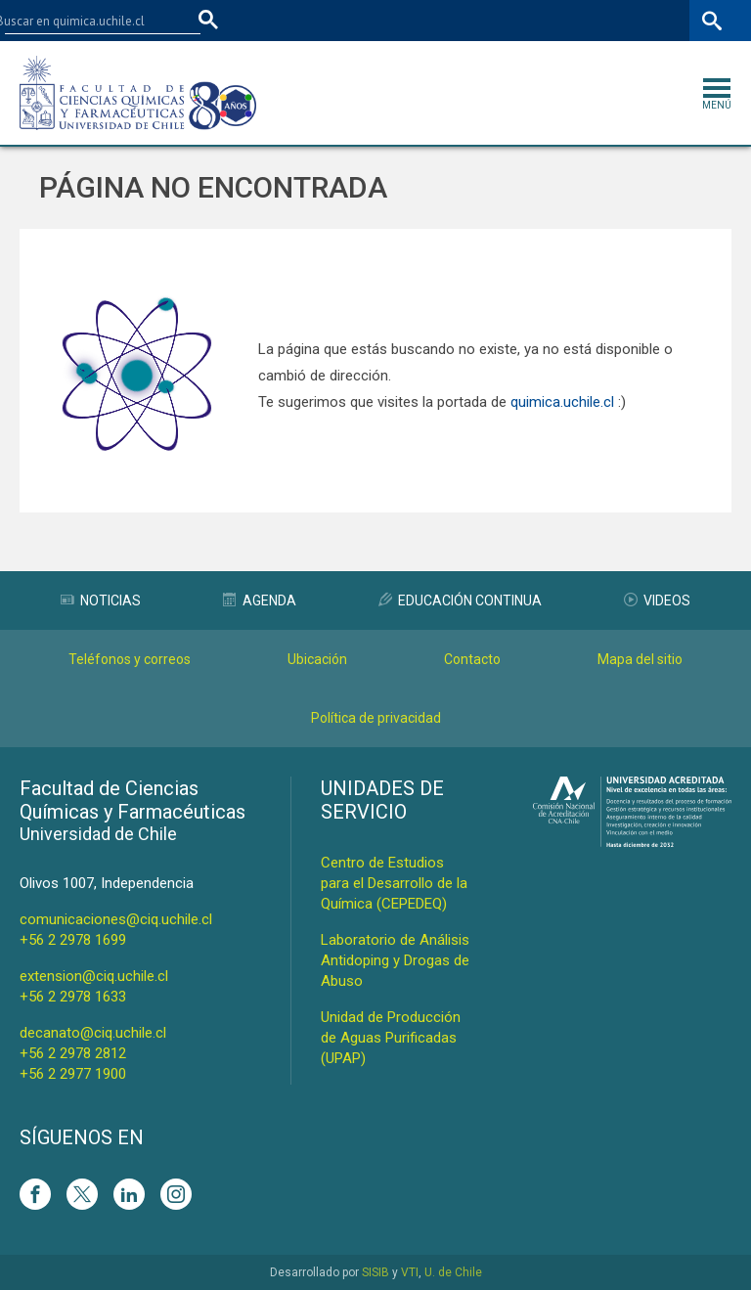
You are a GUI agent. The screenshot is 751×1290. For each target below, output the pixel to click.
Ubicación (317, 659)
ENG (670, 20)
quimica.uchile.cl (562, 402)
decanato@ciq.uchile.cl (93, 1033)
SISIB (375, 1272)
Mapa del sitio (640, 659)
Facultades (361, 20)
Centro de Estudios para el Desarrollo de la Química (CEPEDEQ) (394, 883)
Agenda (259, 600)
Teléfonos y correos (129, 659)
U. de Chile (453, 1272)
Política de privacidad (376, 718)
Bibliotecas (608, 20)
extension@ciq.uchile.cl (94, 976)
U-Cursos (462, 20)
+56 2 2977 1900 (73, 1074)
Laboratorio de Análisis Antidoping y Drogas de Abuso (395, 960)
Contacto (472, 659)
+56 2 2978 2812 (73, 1053)
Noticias (101, 600)
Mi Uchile (532, 20)
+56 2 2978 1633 (73, 996)
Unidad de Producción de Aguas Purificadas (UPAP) (391, 1037)
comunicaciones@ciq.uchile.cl (116, 919)
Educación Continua (460, 600)
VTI (410, 1272)
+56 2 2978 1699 (73, 940)
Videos (657, 600)
